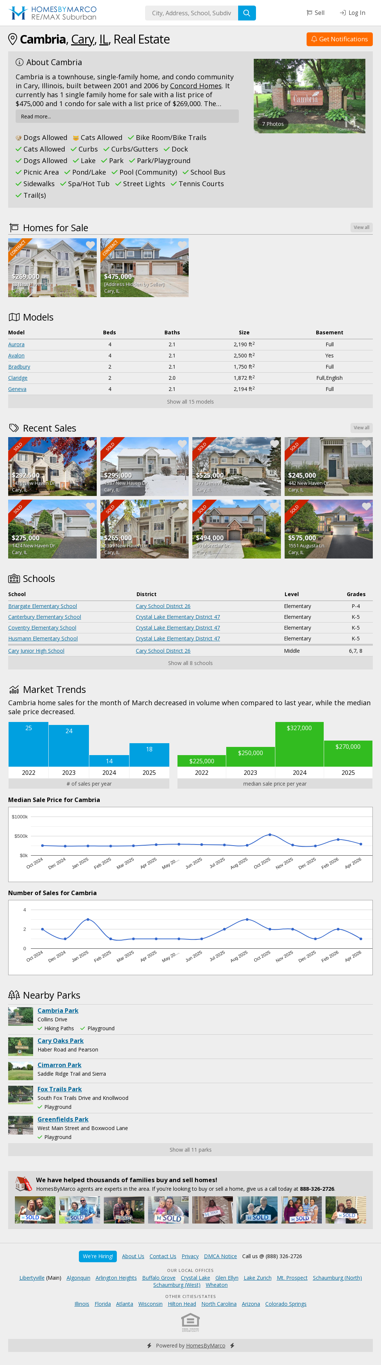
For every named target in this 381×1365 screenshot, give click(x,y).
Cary (82, 39)
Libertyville (32, 1277)
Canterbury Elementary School (44, 616)
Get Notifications (339, 39)
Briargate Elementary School (42, 606)
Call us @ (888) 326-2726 (272, 1256)
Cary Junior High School (36, 650)
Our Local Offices (190, 1270)
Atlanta (124, 1303)
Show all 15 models (190, 401)
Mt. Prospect (292, 1277)
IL (103, 39)
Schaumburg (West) (177, 1284)
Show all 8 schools (190, 662)
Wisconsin (150, 1303)
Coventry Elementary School (42, 627)
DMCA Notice (220, 1256)
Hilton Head (182, 1303)
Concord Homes (196, 85)
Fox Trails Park (60, 1089)
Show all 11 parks (191, 1149)
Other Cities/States (190, 1296)
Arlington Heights (116, 1277)
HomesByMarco (205, 1345)
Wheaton (217, 1284)
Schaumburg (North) (337, 1277)
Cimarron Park (59, 1065)
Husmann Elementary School (43, 638)
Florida (103, 1303)
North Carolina (219, 1303)
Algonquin (78, 1277)
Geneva (17, 388)
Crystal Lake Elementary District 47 (178, 616)
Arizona (251, 1303)
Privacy (190, 1256)
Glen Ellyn (226, 1277)
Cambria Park (58, 1010)
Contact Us (163, 1256)
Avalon (16, 355)
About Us (133, 1256)
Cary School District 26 (163, 606)
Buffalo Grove (159, 1277)
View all (361, 227)
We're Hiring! (98, 1256)
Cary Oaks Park (61, 1041)
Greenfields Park (63, 1119)
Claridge (18, 377)
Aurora (16, 344)
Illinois (81, 1303)
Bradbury (19, 366)
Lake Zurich (258, 1277)
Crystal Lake (195, 1277)
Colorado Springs (286, 1303)
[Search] (247, 13)
